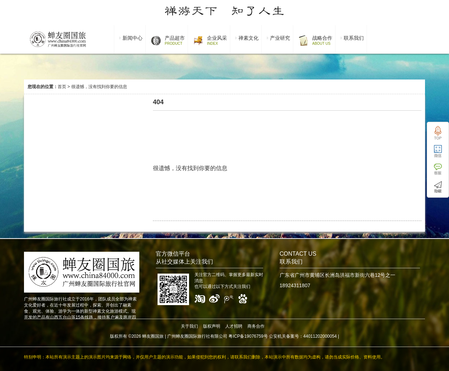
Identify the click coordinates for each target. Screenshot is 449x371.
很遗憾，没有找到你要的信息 (99, 86)
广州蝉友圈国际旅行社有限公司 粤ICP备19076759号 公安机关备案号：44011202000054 (252, 336)
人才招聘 (233, 326)
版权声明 (211, 326)
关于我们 (189, 326)
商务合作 (256, 326)
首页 (62, 86)
